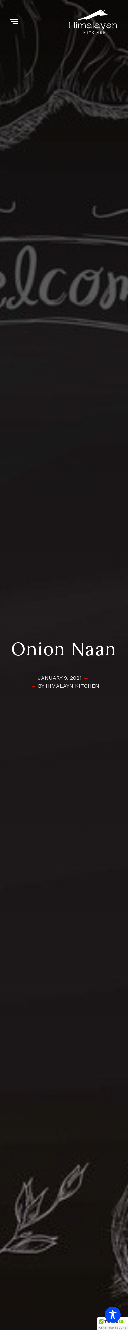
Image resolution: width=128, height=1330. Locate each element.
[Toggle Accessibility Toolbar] (112, 1314)
